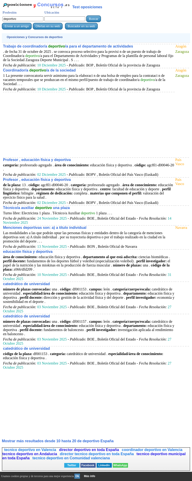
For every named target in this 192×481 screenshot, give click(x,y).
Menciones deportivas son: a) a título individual (44, 228)
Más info (89, 476)
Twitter (71, 465)
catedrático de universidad (26, 284)
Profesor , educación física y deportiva (37, 160)
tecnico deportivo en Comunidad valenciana (71, 458)
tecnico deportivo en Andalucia (29, 454)
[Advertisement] (88, 124)
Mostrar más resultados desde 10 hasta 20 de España (58, 441)
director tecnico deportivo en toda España (97, 454)
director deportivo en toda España (89, 450)
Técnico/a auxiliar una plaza (36, 208)
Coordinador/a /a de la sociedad (39, 70)
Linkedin (104, 465)
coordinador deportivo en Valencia (152, 450)
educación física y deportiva (27, 252)
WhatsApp (120, 465)
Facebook (87, 465)
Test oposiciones (87, 7)
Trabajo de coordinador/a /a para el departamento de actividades (68, 46)
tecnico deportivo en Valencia (30, 450)
